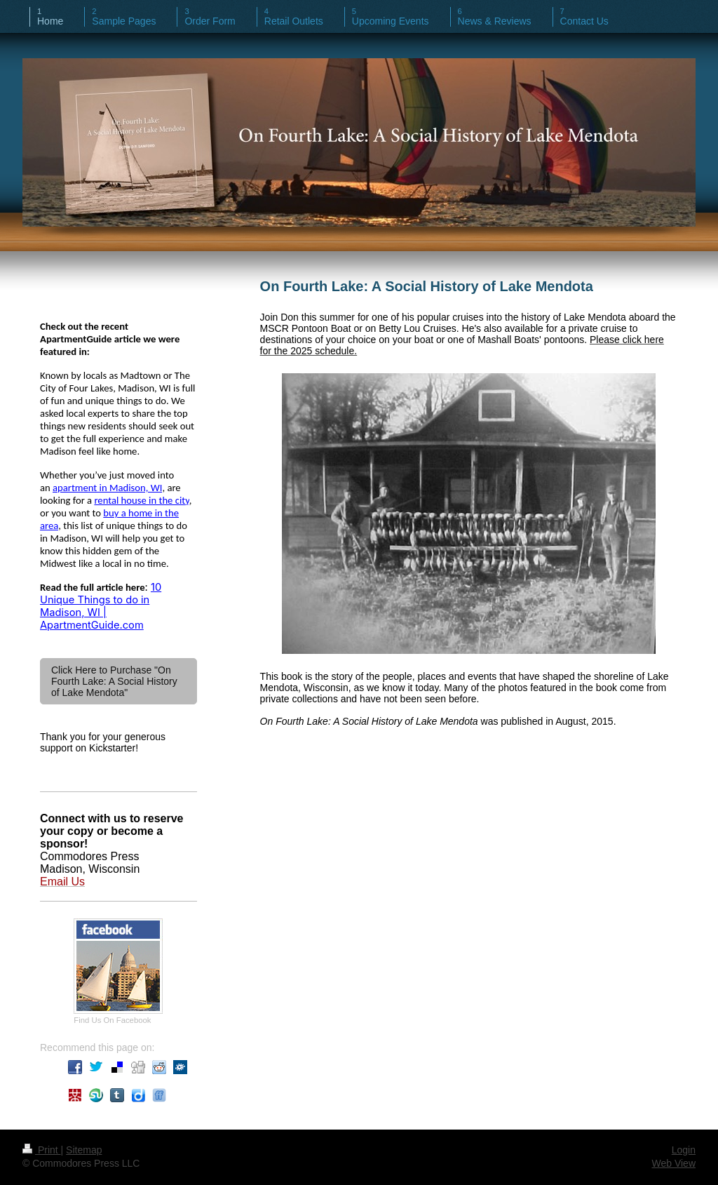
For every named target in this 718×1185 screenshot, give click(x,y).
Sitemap (84, 1150)
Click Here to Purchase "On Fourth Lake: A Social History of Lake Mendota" (114, 681)
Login (684, 1150)
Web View (673, 1163)
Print (41, 1150)
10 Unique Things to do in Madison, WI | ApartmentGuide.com (100, 606)
